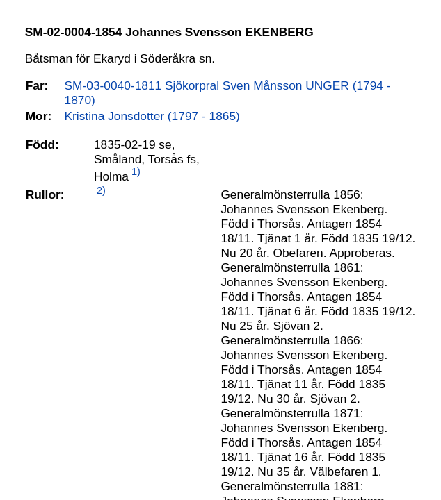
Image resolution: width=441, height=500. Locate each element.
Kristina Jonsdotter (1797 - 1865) (152, 116)
